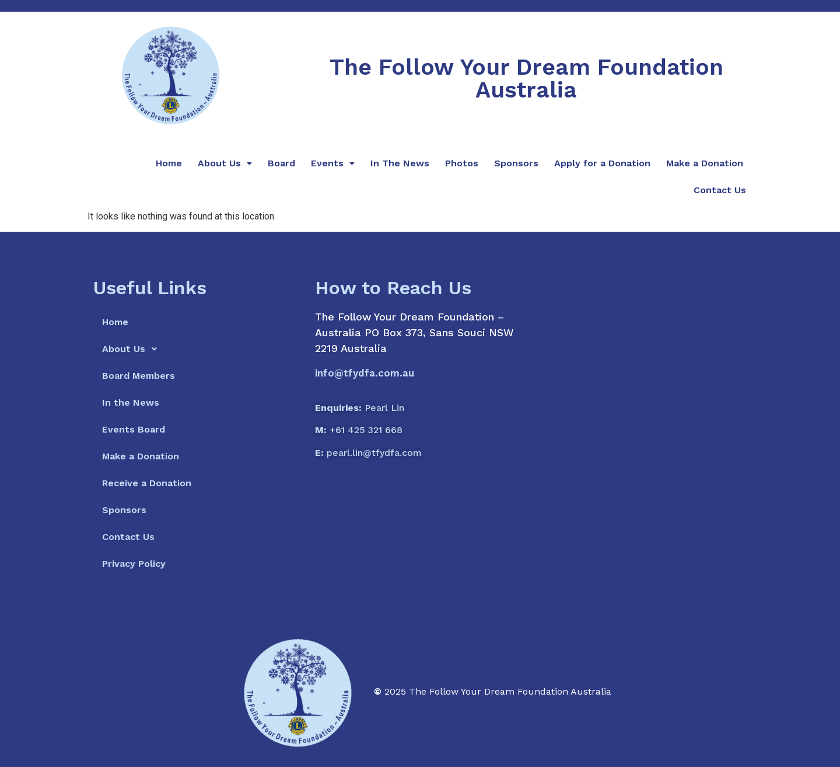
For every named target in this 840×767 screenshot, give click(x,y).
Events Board (133, 429)
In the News (130, 402)
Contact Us (720, 190)
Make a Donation (704, 163)
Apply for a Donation (602, 163)
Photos (461, 163)
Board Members (138, 375)
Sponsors (516, 163)
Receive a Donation (146, 483)
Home (169, 163)
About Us (225, 163)
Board (281, 163)
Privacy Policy (134, 563)
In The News (399, 163)
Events (333, 163)
